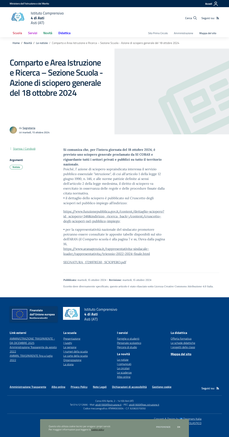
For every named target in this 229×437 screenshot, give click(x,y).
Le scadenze (124, 372)
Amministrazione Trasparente (28, 387)
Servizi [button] (32, 33)
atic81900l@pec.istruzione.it (144, 404)
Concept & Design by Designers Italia (177, 419)
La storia (68, 364)
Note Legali (100, 387)
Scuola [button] (17, 33)
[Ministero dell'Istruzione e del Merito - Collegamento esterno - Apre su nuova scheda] (29, 3)
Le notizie (42, 43)
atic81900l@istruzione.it (108, 404)
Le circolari (123, 368)
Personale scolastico (129, 343)
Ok (179, 427)
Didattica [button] (64, 33)
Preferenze (163, 427)
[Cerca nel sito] (191, 18)
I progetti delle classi (183, 347)
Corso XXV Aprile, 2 (105, 401)
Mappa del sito (207, 33)
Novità (28, 43)
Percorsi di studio (127, 347)
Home (16, 43)
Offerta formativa (181, 338)
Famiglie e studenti (128, 338)
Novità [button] (47, 33)
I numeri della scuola (75, 351)
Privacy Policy (79, 387)
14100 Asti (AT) (125, 401)
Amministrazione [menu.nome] (183, 33)
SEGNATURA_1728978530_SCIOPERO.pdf (94, 262)
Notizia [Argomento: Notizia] (16, 167)
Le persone (69, 347)
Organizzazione (72, 360)
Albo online (123, 377)
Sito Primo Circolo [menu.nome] (158, 33)
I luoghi (67, 343)
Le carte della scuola (75, 356)
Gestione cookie (161, 387)
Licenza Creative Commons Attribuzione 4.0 (180, 286)
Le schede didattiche (183, 343)
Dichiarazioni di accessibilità (129, 387)
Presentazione (71, 338)
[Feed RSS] (217, 18)
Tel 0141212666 (79, 404)
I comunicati (124, 364)
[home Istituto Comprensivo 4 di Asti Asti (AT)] (37, 18)
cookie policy (97, 429)
